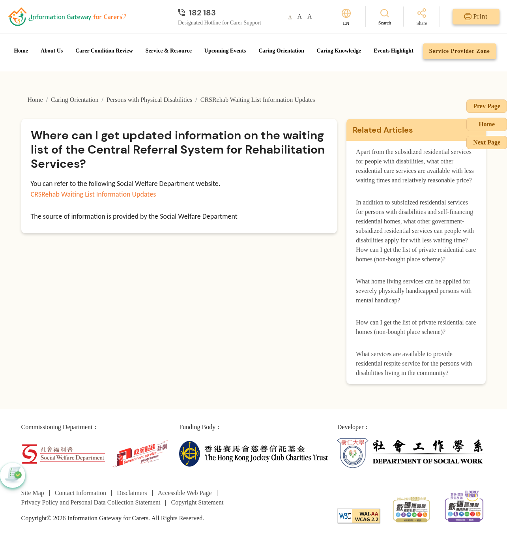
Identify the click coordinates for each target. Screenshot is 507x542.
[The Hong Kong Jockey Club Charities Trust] (253, 453)
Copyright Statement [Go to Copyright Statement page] (197, 502)
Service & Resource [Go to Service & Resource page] (169, 51)
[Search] (385, 17)
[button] (12, 475)
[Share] (421, 17)
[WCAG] (359, 515)
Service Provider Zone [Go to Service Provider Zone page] (459, 51)
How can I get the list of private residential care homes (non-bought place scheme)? (416, 327)
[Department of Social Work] (411, 453)
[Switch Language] (346, 16)
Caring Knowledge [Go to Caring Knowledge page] (339, 51)
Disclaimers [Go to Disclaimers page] (132, 492)
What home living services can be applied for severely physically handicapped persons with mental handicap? (413, 291)
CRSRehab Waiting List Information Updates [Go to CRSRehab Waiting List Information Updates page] (257, 99)
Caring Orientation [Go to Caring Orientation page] (281, 51)
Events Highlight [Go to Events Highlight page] (393, 51)
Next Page (486, 142)
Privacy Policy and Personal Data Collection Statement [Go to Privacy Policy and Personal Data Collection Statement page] (91, 502)
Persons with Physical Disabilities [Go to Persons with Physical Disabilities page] (149, 99)
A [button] (290, 17)
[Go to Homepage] (66, 16)
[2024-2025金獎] (411, 508)
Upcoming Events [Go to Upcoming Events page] (225, 51)
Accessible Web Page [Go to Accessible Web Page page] (185, 492)
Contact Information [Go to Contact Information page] (80, 492)
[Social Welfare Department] (63, 453)
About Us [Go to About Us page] (52, 51)
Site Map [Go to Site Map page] (32, 492)
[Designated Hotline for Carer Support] (219, 13)
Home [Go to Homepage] (21, 51)
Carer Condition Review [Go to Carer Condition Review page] (104, 51)
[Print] (476, 16)
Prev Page (486, 106)
